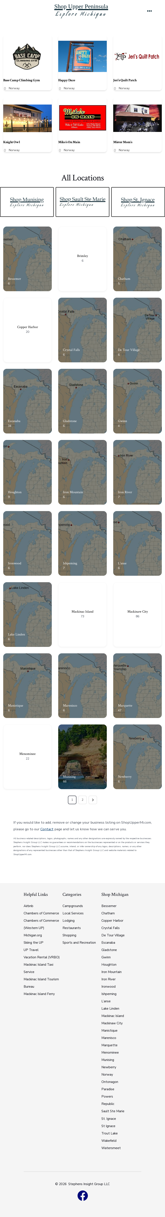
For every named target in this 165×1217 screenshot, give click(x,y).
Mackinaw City (137, 611)
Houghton (14, 492)
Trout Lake (109, 1133)
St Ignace (108, 1126)
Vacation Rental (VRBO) (42, 957)
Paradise (107, 1089)
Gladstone (70, 421)
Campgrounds (73, 906)
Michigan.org (33, 935)
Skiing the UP (33, 942)
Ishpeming (70, 563)
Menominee (27, 754)
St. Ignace (108, 1119)
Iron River (125, 492)
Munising (69, 776)
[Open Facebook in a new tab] (82, 1195)
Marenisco (70, 705)
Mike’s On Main (69, 142)
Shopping (69, 935)
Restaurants (72, 928)
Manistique (15, 705)
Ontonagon (109, 1082)
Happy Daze (66, 80)
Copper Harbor (27, 327)
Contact (46, 829)
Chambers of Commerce (41, 913)
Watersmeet (111, 1148)
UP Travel (31, 950)
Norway (14, 88)
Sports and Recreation (79, 942)
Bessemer (14, 279)
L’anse (106, 1001)
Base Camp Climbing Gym (21, 80)
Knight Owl (11, 142)
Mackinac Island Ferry (39, 994)
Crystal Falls (71, 350)
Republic (107, 1104)
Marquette (125, 705)
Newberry (124, 776)
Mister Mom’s (122, 142)
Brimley (82, 256)
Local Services (73, 913)
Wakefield (108, 1141)
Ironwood (14, 563)
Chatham (124, 279)
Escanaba (14, 421)
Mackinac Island (82, 611)
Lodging (69, 920)
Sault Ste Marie (112, 1111)
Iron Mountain (73, 492)
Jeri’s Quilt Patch (125, 80)
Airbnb (28, 906)
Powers (107, 1096)
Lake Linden (16, 634)
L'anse (122, 563)
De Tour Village (129, 350)
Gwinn (122, 421)
